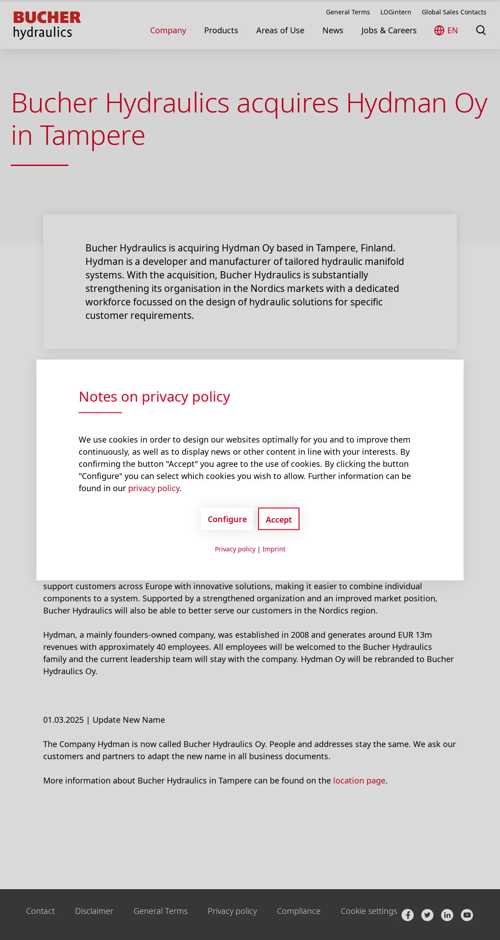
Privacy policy (235, 549)
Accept (279, 519)
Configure (227, 518)
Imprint (274, 549)
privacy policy (153, 488)
